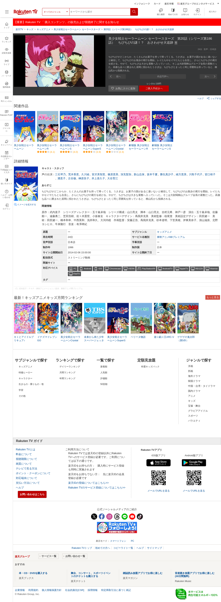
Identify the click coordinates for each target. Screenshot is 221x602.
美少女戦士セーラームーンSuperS (93, 147)
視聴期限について (26, 458)
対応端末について (26, 478)
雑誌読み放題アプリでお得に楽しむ (143, 573)
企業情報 (20, 590)
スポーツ (193, 415)
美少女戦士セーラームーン (24, 147)
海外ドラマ (194, 376)
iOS (100, 268)
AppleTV (184, 268)
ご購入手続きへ (154, 88)
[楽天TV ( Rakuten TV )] (26, 13)
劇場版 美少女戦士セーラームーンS (162, 147)
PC (75, 268)
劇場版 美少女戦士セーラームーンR (139, 147)
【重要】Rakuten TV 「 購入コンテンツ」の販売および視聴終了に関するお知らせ (66, 22)
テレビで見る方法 (26, 468)
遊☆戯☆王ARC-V (164, 337)
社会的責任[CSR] (74, 590)
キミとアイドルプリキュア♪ (24, 339)
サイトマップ (154, 547)
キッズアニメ (164, 231)
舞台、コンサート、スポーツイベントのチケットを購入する (90, 575)
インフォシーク (142, 3)
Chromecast (115, 268)
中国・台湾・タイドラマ (201, 386)
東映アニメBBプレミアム (171, 237)
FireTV (77, 274)
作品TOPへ (163, 76)
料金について (24, 454)
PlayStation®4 (148, 268)
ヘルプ (200, 98)
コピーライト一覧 (123, 547)
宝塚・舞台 (194, 405)
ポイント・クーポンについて (33, 473)
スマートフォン (118, 541)
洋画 (190, 366)
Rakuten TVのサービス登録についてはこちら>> (96, 487)
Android (87, 268)
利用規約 (33, 590)
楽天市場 (169, 3)
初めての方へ (102, 547)
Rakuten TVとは (25, 449)
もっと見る (213, 297)
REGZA (199, 268)
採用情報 (93, 590)
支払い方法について (28, 482)
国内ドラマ (194, 391)
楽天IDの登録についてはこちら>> (88, 482)
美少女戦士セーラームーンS (70, 147)
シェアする (214, 98)
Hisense (214, 268)
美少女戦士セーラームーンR (47, 147)
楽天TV (19, 29)
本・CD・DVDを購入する (33, 573)
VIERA (131, 268)
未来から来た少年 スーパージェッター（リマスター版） (94, 341)
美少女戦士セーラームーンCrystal (116, 147)
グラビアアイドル (198, 410)
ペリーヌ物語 (138, 337)
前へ (118, 76)
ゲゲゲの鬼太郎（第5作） (186, 339)
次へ (207, 76)
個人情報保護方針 (52, 590)
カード (157, 3)
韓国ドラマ (194, 381)
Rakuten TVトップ (82, 547)
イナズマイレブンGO (47, 339)
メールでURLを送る (158, 490)
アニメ (191, 395)
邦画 (190, 371)
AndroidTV (168, 268)
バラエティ (194, 420)
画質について (24, 463)
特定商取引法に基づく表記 (116, 590)
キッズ (191, 400)
